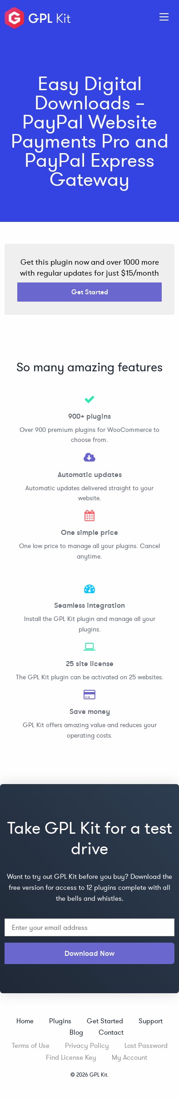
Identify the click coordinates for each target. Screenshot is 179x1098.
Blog (76, 1032)
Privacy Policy (87, 1045)
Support (151, 1020)
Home (25, 1020)
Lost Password (146, 1045)
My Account (129, 1057)
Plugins (60, 1020)
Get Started (89, 291)
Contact (111, 1032)
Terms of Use (31, 1045)
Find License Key (71, 1057)
